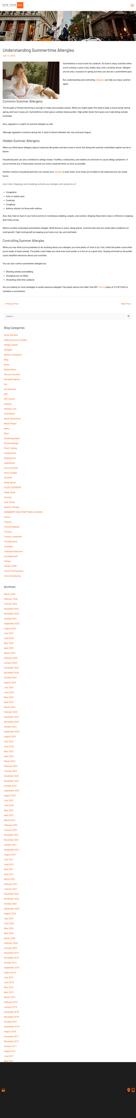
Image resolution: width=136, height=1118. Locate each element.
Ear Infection (10, 389)
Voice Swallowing (12, 576)
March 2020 (9, 938)
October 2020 (10, 904)
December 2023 (11, 717)
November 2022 (11, 781)
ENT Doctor (9, 399)
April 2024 (9, 702)
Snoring (7, 497)
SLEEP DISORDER (12, 487)
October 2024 (10, 677)
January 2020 (10, 948)
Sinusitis (8, 477)
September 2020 (11, 908)
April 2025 (9, 648)
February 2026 (11, 599)
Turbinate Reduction (13, 551)
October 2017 (10, 1046)
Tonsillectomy (10, 541)
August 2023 (10, 736)
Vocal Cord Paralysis (13, 571)
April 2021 (9, 874)
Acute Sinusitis (11, 335)
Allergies (8, 350)
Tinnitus (8, 532)
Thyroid (7, 522)
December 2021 (11, 835)
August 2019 (10, 972)
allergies (58, 172)
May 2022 (8, 810)
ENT (6, 394)
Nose (6, 433)
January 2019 (10, 1007)
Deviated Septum (12, 379)
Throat (7, 517)
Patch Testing (10, 448)
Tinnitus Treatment (13, 536)
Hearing (7, 404)
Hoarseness (9, 413)
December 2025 (11, 609)
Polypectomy (10, 453)
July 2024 (8, 687)
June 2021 (9, 864)
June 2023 (9, 746)
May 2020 (8, 928)
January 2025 (10, 663)
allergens (100, 80)
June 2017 (9, 1056)
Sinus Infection (11, 468)
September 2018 (11, 1026)
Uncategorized (10, 556)
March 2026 (9, 594)
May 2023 (8, 751)
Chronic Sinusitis (12, 374)
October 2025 (10, 618)
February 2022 (11, 825)
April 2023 (9, 756)
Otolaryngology (11, 443)
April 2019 (9, 992)
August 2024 (10, 682)
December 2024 (11, 668)
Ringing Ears (10, 458)
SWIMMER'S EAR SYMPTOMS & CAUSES (23, 512)
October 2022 (10, 786)
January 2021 (10, 889)
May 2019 (8, 987)
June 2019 (9, 982)
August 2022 (10, 795)
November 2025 (11, 614)
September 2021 (11, 849)
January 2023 (10, 771)
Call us (102, 287)
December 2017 (11, 1036)
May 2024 (8, 697)
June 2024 (9, 692)
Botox (6, 364)
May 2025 (8, 643)
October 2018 (10, 1022)
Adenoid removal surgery (15, 340)
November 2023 (11, 722)
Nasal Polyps (10, 423)
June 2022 (9, 805)
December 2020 (11, 894)
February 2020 (11, 943)
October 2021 (10, 845)
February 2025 (11, 658)
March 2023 (9, 761)
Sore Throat (9, 502)
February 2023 (11, 766)
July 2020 (8, 918)
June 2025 (9, 638)
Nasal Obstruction (12, 418)
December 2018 (11, 1012)
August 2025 (10, 628)
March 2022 (9, 820)
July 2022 (8, 800)
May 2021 (8, 869)
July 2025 (8, 633)
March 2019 (9, 997)
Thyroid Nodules (11, 527)
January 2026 (10, 604)
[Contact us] (129, 1090)
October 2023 (10, 727)
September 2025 (11, 623)
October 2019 (10, 962)
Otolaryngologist (12, 438)
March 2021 (9, 879)
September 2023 (11, 731)
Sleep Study (9, 492)
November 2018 (11, 1017)
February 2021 (11, 884)
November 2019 (11, 958)
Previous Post (10, 304)
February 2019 (11, 1002)
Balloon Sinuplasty (13, 355)
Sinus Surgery (10, 473)
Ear (5, 384)
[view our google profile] (3, 1090)
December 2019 (11, 953)
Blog (6, 359)
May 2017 (8, 1061)
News (6, 428)
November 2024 (11, 672)
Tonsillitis (8, 546)
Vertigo (7, 561)
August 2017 (10, 1051)
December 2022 (11, 776)
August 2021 (10, 854)
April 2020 (9, 933)
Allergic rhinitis (11, 345)
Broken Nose (10, 369)
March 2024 (9, 707)
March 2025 (9, 653)
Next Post (127, 304)
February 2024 (11, 712)
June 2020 (9, 923)
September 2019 (11, 967)
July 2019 (8, 977)
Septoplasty (9, 463)
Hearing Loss (10, 409)
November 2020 (11, 899)
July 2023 (8, 741)
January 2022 (10, 830)
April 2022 (9, 815)
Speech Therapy (11, 507)
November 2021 (11, 840)
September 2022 (11, 790)
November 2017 (11, 1041)
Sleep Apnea (10, 482)
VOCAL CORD (10, 566)
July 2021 (8, 859)
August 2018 (10, 1031)
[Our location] (133, 1090)
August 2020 (10, 913)
